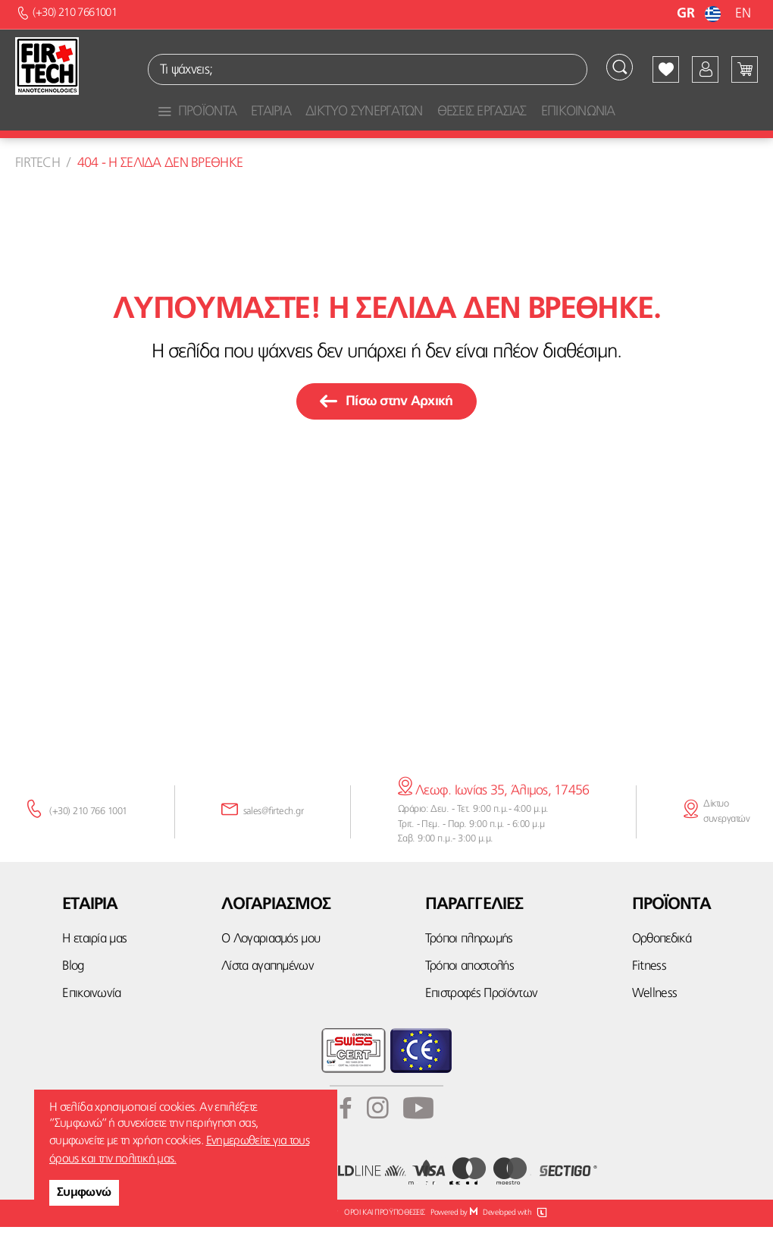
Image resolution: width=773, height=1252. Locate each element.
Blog (72, 991)
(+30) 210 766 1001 (88, 836)
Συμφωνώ (84, 1193)
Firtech (37, 188)
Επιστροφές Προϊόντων (481, 1018)
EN (742, 13)
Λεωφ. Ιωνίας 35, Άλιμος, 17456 (494, 816)
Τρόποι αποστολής (469, 991)
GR (700, 13)
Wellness (655, 1018)
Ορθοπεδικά (661, 964)
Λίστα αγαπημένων (267, 991)
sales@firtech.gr (273, 836)
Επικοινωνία (91, 1018)
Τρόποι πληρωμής (469, 964)
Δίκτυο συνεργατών (726, 836)
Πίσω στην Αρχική (386, 427)
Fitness (649, 991)
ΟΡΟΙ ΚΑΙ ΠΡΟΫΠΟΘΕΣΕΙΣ (384, 1238)
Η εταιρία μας (94, 964)
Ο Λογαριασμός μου (270, 964)
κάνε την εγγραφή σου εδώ (386, 721)
